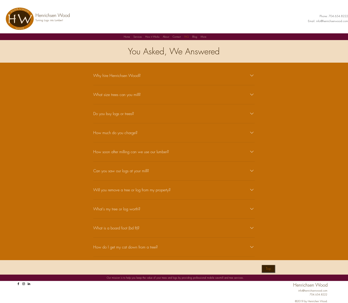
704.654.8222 (338, 16)
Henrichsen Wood (52, 15)
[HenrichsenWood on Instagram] (23, 284)
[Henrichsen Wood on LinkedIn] (29, 284)
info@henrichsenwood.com (332, 21)
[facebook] (18, 284)
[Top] (268, 268)
